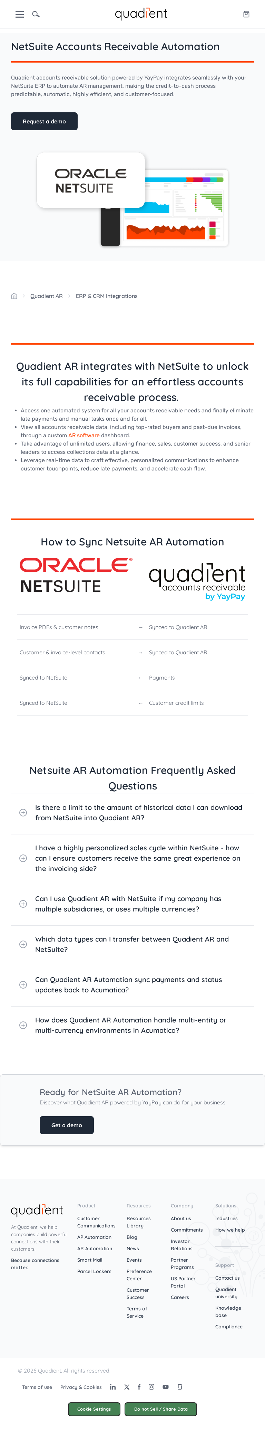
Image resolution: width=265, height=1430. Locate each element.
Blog (132, 1237)
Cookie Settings (94, 1409)
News (133, 1248)
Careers (180, 1297)
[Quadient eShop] (246, 14)
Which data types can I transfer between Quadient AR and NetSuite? (124, 944)
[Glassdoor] (180, 1387)
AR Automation (94, 1248)
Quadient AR (46, 295)
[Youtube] (165, 1387)
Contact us (227, 1278)
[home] (141, 13)
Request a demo (44, 121)
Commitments (187, 1230)
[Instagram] (151, 1387)
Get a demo (66, 1125)
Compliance (229, 1327)
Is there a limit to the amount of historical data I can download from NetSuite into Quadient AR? (130, 812)
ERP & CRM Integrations (107, 295)
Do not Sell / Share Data (161, 1409)
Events (134, 1260)
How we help (230, 1230)
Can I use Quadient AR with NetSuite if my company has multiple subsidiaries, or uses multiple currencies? (120, 903)
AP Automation (94, 1237)
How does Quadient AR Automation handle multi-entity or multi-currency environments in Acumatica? (122, 1025)
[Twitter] (127, 1387)
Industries (226, 1218)
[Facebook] (139, 1387)
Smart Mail (89, 1260)
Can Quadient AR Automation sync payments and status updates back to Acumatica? (120, 984)
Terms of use (37, 1387)
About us (181, 1218)
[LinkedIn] (113, 1387)
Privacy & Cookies (81, 1387)
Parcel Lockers (94, 1271)
